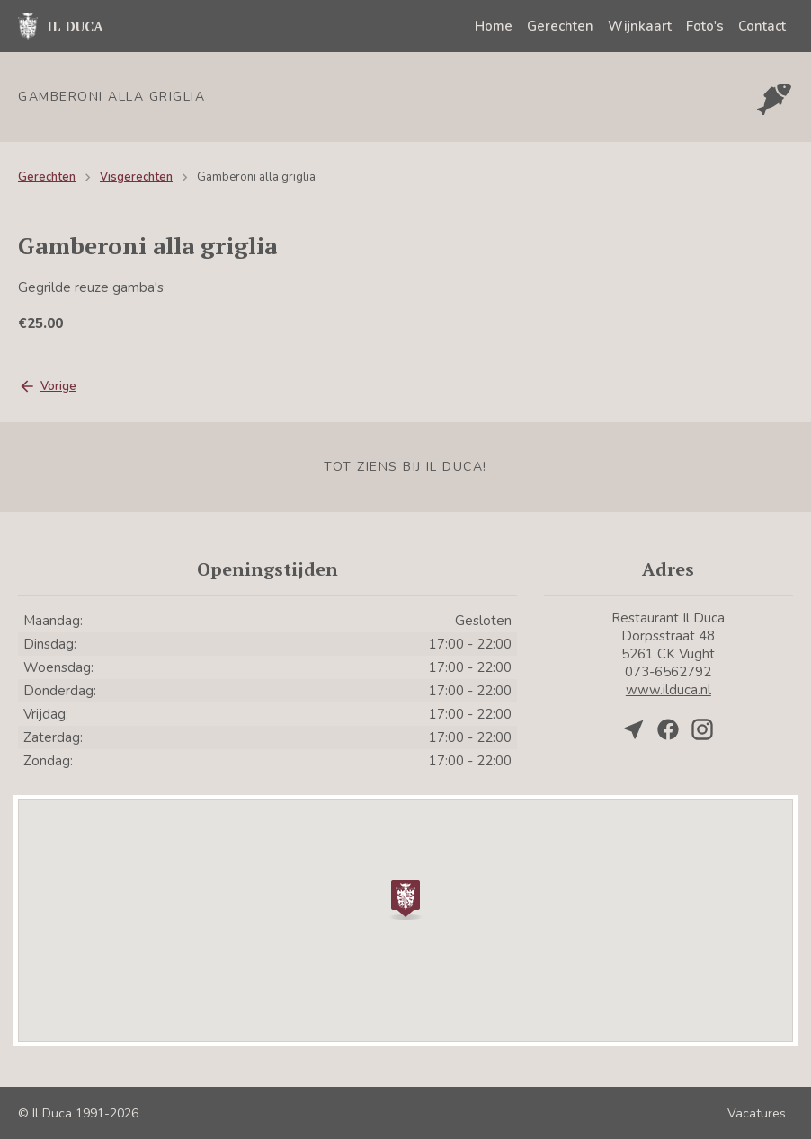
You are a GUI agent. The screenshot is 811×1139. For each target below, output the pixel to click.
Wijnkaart (640, 26)
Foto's (705, 26)
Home (493, 26)
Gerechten (560, 26)
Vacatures (756, 1113)
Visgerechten (136, 177)
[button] (405, 898)
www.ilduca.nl (668, 690)
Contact (762, 26)
